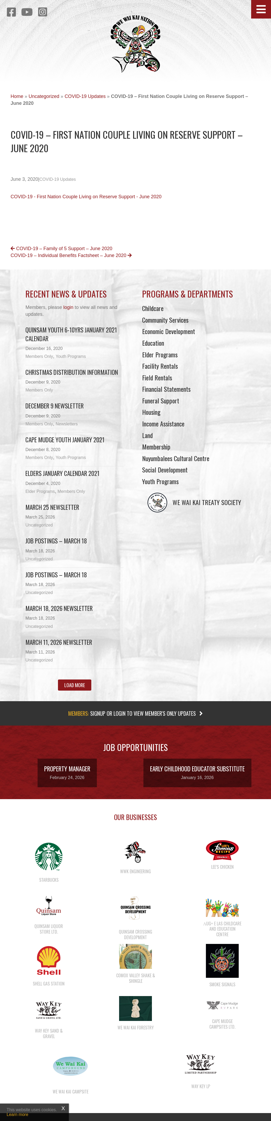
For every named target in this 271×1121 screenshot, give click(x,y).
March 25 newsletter (52, 507)
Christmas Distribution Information (71, 372)
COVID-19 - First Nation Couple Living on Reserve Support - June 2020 (86, 196)
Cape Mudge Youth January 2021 (65, 439)
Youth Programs (71, 356)
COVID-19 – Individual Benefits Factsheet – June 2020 (71, 255)
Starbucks (48, 880)
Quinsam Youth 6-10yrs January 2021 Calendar (71, 334)
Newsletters (67, 424)
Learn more (17, 1114)
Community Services (165, 320)
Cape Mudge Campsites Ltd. (222, 1024)
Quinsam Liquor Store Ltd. (48, 929)
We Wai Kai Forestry (136, 1027)
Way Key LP (200, 1086)
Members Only (39, 356)
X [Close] (63, 1108)
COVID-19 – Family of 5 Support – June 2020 (61, 248)
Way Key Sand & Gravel (49, 1033)
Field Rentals (157, 377)
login (68, 307)
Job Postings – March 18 (56, 540)
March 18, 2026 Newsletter (59, 608)
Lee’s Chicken (222, 867)
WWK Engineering (135, 871)
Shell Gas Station (49, 983)
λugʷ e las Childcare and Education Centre (222, 929)
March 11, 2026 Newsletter (58, 642)
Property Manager (67, 768)
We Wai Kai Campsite (70, 1091)
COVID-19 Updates (85, 96)
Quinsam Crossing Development (135, 934)
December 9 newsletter (54, 405)
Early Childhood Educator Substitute (197, 768)
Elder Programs (40, 491)
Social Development (165, 469)
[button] (261, 9)
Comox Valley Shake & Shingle (135, 978)
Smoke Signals (222, 984)
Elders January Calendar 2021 (62, 473)
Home (17, 96)
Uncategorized (44, 96)
